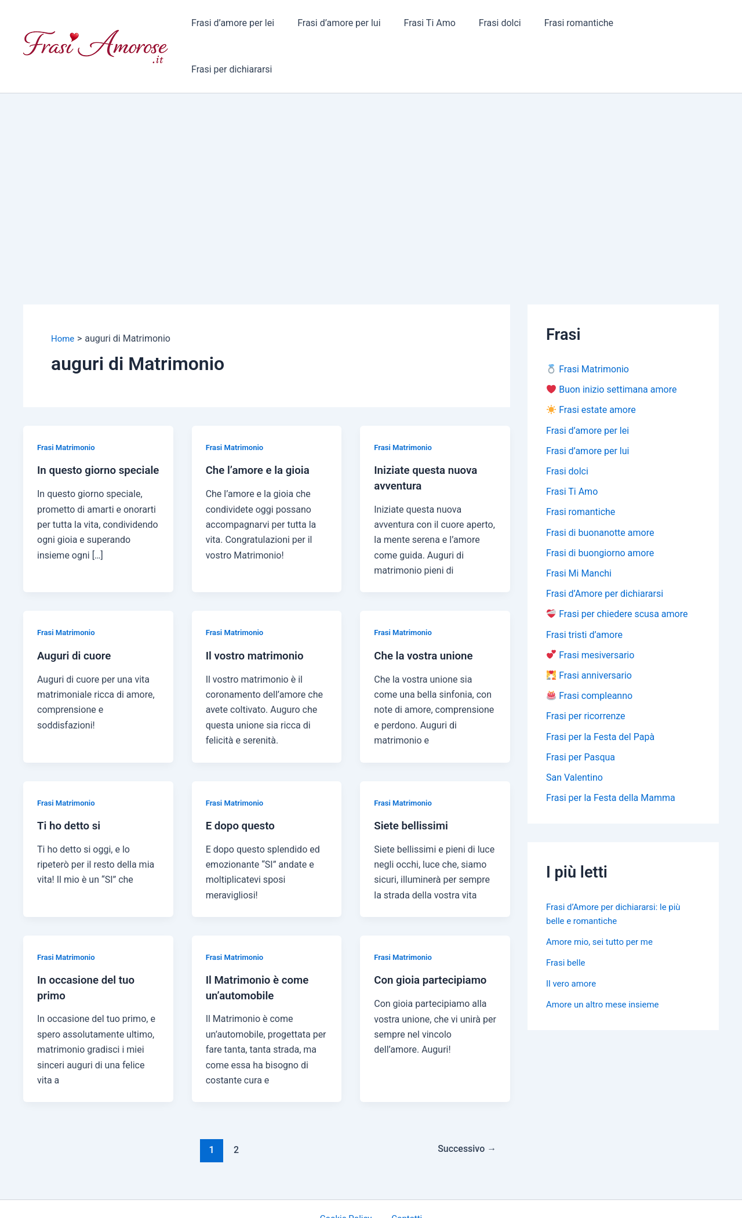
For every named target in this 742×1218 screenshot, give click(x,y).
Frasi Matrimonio (68, 406)
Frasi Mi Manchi (579, 537)
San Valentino (574, 746)
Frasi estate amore (591, 370)
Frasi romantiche (575, 25)
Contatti (403, 1177)
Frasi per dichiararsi (669, 25)
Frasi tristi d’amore (584, 600)
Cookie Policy (350, 1177)
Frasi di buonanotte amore (600, 495)
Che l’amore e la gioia (261, 429)
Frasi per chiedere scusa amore (617, 579)
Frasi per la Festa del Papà (600, 704)
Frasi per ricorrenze (585, 683)
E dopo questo (243, 784)
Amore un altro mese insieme (606, 973)
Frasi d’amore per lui (349, 25)
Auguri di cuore (76, 614)
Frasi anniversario (589, 641)
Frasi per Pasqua (580, 725)
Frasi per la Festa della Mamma (610, 767)
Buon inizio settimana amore (611, 349)
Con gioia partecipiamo (434, 938)
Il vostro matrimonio (258, 614)
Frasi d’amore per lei (247, 25)
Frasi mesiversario (590, 620)
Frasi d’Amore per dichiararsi (604, 558)
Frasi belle (567, 931)
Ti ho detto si (71, 784)
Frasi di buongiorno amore (600, 516)
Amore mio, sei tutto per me (603, 910)
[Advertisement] (371, 140)
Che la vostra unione (426, 614)
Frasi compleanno (589, 662)
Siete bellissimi (413, 784)
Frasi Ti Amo (435, 25)
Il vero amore (572, 952)
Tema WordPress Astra (467, 1198)
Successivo (463, 1108)
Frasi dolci (501, 25)
